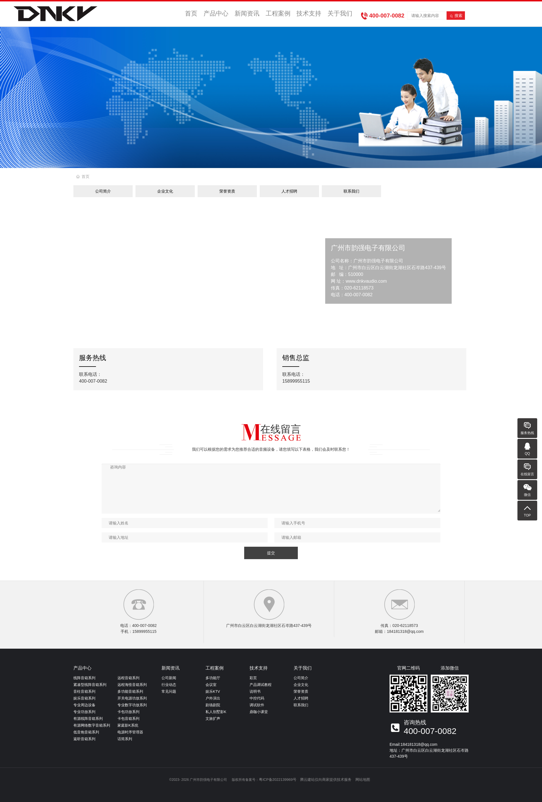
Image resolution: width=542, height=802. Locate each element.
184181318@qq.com (419, 744)
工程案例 (278, 14)
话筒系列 (124, 739)
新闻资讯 (248, 14)
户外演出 (213, 698)
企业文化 (165, 191)
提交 (271, 553)
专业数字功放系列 (132, 705)
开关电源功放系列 (132, 698)
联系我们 (351, 191)
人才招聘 (289, 191)
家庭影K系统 (127, 725)
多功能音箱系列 (130, 691)
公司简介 (103, 191)
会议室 (211, 685)
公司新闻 (168, 678)
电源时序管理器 (130, 732)
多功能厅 (213, 678)
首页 (192, 14)
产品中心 (217, 14)
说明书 (255, 691)
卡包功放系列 (128, 712)
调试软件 (257, 705)
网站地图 (362, 779)
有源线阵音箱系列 (88, 718)
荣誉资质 (227, 191)
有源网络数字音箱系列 (91, 725)
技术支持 (309, 14)
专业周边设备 (84, 705)
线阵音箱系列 (84, 678)
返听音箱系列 (84, 739)
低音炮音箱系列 (86, 732)
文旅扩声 (213, 718)
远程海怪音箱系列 (132, 685)
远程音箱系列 (128, 678)
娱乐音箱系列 (84, 698)
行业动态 (168, 685)
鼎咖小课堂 (259, 712)
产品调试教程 (261, 685)
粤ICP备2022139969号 (277, 779)
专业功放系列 (84, 712)
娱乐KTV (213, 691)
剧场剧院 (213, 705)
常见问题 (168, 691)
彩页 (253, 678)
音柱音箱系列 (84, 691)
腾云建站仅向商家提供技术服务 (325, 779)
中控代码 (257, 698)
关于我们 (339, 14)
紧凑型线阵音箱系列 (89, 685)
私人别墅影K (216, 712)
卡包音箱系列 (128, 718)
